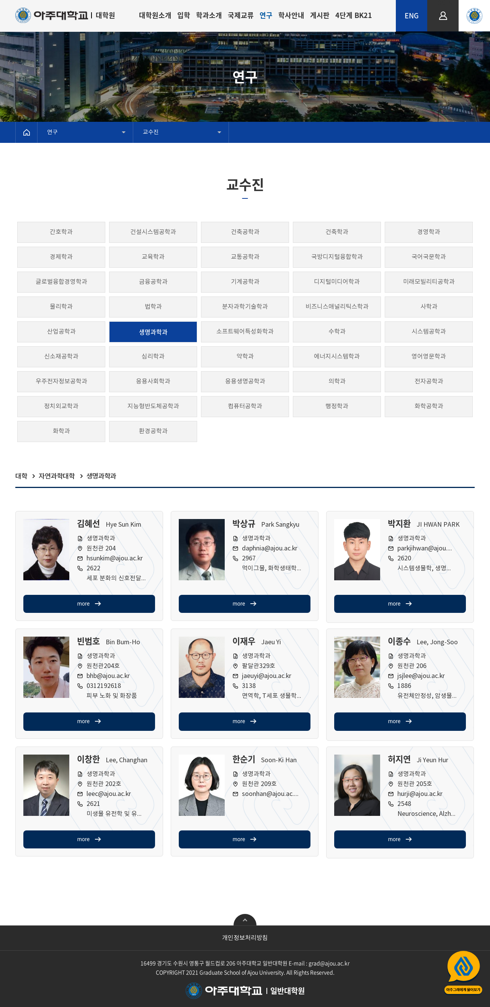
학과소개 (209, 15)
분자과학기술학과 (245, 306)
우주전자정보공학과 (61, 381)
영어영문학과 (429, 356)
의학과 (337, 381)
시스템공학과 (429, 331)
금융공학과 (153, 281)
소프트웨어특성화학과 (245, 331)
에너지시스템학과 (337, 356)
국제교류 (241, 15)
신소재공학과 (61, 356)
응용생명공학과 (245, 381)
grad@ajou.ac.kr (329, 963)
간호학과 (61, 232)
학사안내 (291, 15)
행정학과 (336, 406)
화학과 (61, 431)
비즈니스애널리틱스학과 (337, 306)
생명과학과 (153, 331)
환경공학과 (153, 431)
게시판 (320, 15)
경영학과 (428, 232)
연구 (266, 15)
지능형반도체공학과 (153, 406)
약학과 (245, 356)
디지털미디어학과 (337, 281)
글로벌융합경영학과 (61, 281)
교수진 (151, 132)
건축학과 (336, 232)
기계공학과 (245, 281)
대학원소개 (155, 15)
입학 (183, 15)
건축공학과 (245, 232)
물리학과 (61, 306)
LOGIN (443, 3)
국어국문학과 (429, 257)
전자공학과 (429, 381)
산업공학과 (61, 331)
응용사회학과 (153, 381)
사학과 (429, 306)
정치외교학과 (61, 406)
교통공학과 (245, 257)
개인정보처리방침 (245, 938)
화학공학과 (429, 406)
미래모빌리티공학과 (429, 281)
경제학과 (61, 257)
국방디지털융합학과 (337, 257)
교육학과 (153, 257)
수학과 (337, 331)
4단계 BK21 (353, 15)
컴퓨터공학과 (245, 406)
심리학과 (153, 356)
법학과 (153, 306)
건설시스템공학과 (153, 232)
